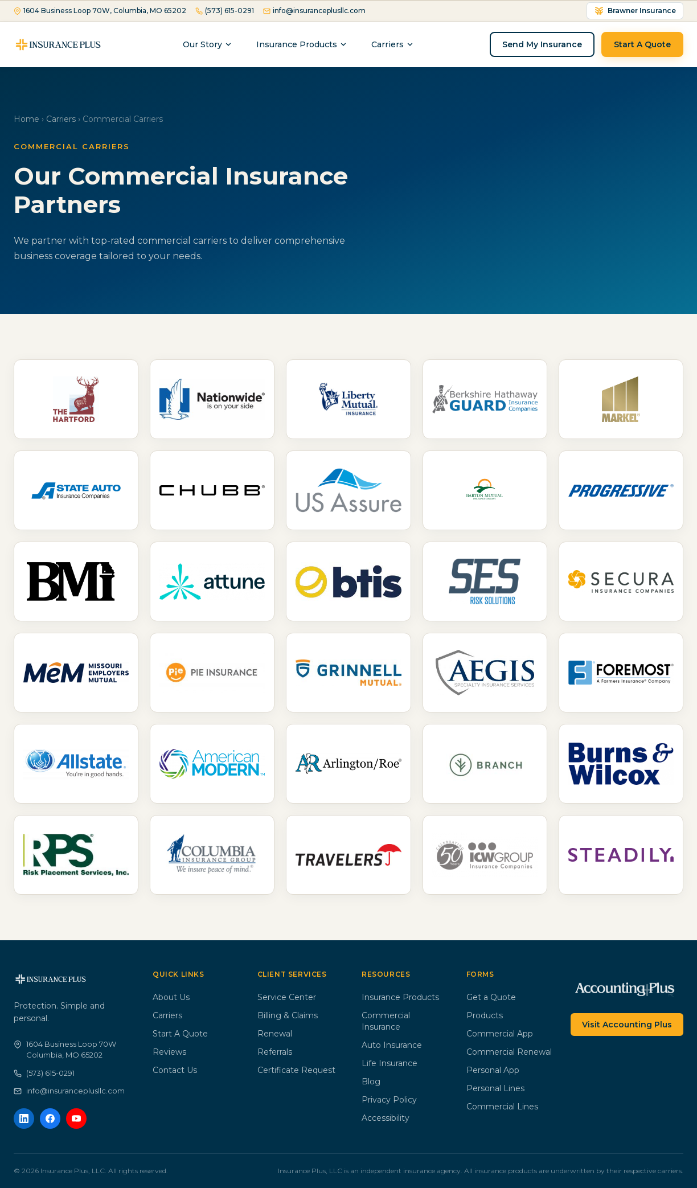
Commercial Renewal (509, 1052)
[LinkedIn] (24, 1118)
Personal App (492, 1070)
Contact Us (175, 1070)
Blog (371, 1081)
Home (26, 119)
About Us (171, 997)
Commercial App (499, 1034)
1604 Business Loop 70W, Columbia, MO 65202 (100, 10)
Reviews (169, 1052)
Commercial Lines (502, 1106)
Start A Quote (642, 44)
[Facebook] (50, 1118)
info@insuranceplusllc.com (314, 10)
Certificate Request (296, 1070)
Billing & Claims (287, 1015)
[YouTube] (76, 1118)
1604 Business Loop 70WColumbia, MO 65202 (65, 1049)
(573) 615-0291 (224, 10)
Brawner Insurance (635, 11)
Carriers (61, 119)
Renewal (274, 1034)
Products (484, 1015)
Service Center (286, 997)
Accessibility (385, 1118)
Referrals (274, 1052)
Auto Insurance (392, 1045)
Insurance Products (301, 44)
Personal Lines (495, 1088)
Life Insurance (389, 1063)
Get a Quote (491, 997)
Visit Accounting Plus (627, 1024)
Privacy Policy (389, 1100)
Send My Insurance (542, 44)
